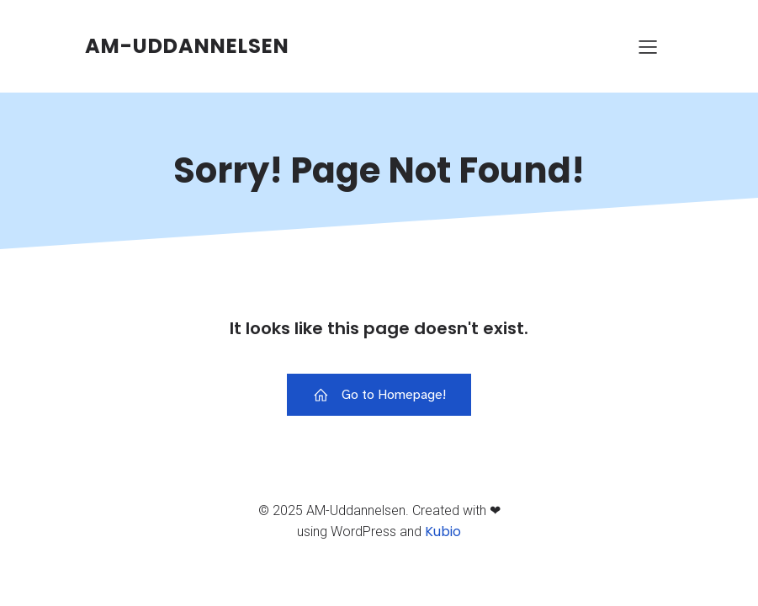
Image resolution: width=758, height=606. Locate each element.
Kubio (443, 531)
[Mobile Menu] (648, 46)
